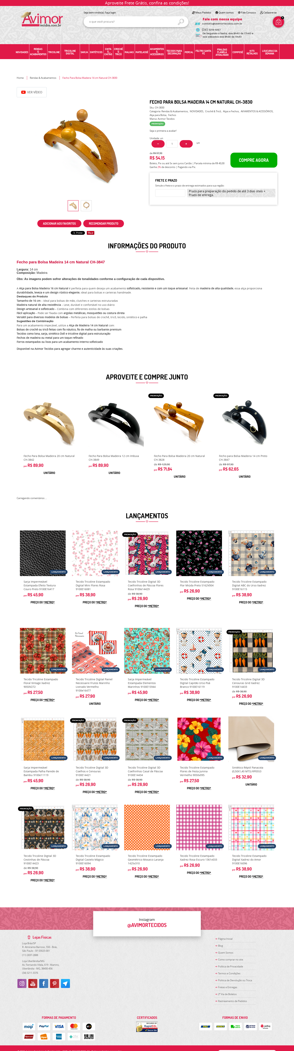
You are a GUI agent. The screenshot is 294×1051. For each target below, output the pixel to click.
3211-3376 (30, 972)
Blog (220, 945)
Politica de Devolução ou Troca (235, 980)
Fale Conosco (248, 12)
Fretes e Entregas (227, 987)
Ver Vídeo (31, 92)
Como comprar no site (230, 959)
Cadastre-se (270, 12)
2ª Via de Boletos (227, 994)
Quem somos (226, 12)
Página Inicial (225, 938)
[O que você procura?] (181, 22)
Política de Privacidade (230, 966)
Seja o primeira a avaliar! (163, 130)
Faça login (110, 12)
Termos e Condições (229, 973)
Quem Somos (225, 952)
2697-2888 (30, 955)
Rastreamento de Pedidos (232, 1001)
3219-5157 (211, 30)
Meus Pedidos (203, 12)
